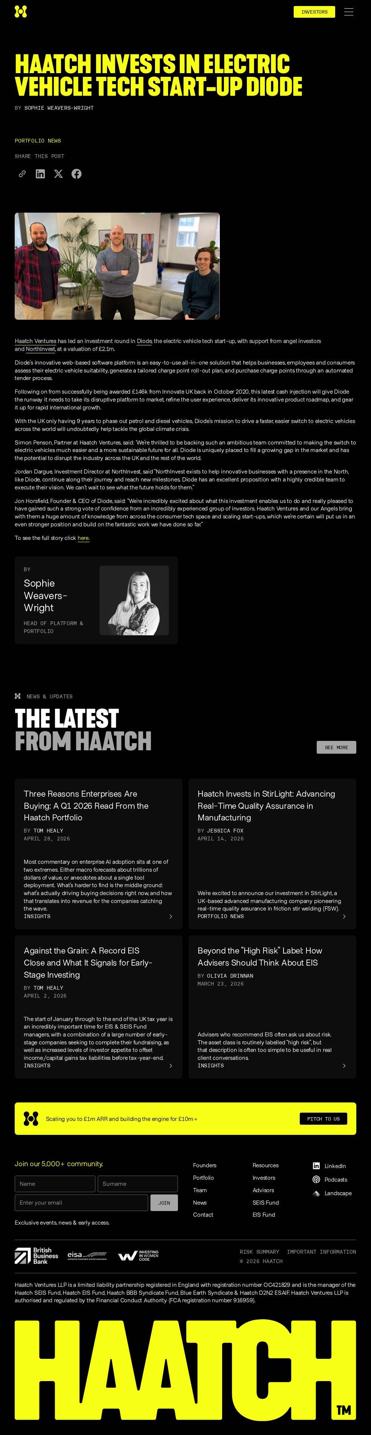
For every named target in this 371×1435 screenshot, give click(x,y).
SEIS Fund (266, 1202)
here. (84, 537)
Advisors (263, 1190)
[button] (348, 12)
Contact (203, 1214)
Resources (266, 1165)
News (200, 1202)
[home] (21, 11)
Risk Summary (259, 1251)
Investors (264, 1177)
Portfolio (203, 1177)
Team (200, 1190)
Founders (204, 1165)
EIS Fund (264, 1214)
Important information (321, 1251)
